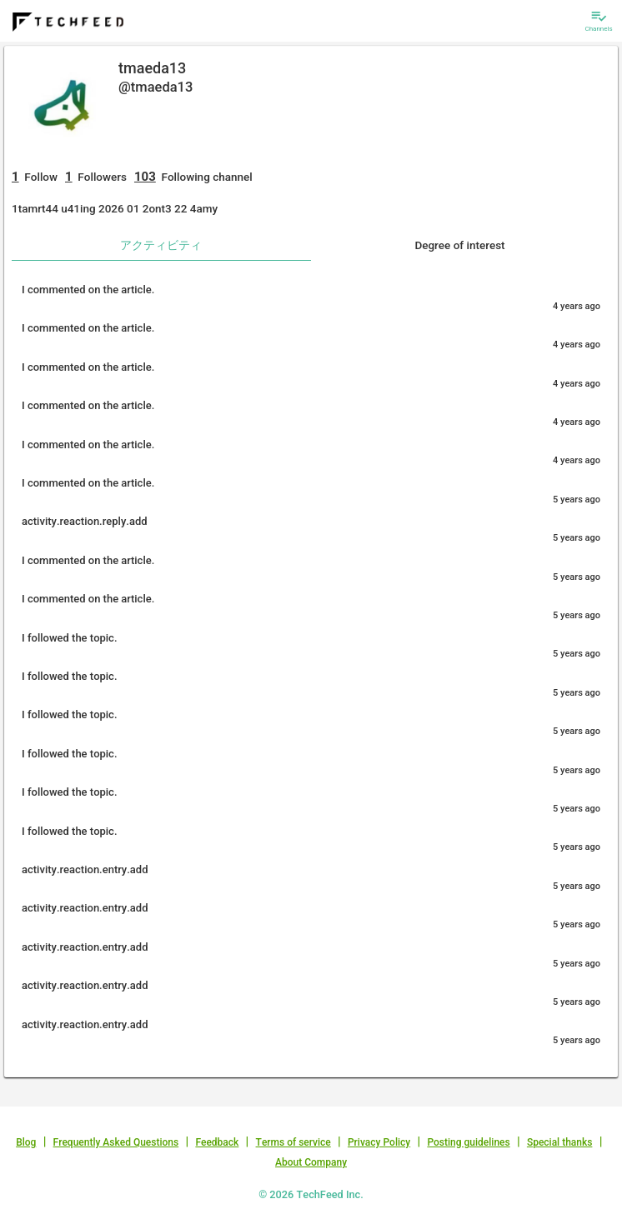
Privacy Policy (379, 1142)
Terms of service (293, 1142)
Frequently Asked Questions (116, 1142)
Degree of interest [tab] (459, 245)
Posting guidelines (468, 1142)
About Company (311, 1162)
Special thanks (560, 1142)
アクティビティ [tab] (161, 245)
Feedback (216, 1142)
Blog (26, 1142)
